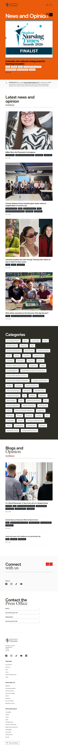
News (6, 669)
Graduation (19, 385)
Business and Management (29, 208)
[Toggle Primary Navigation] (47, 5)
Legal (6, 719)
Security (7, 737)
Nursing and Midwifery (22, 69)
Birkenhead (14, 66)
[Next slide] (51, 14)
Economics (30, 360)
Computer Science (10, 155)
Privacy (7, 717)
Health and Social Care (11, 69)
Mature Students (11, 400)
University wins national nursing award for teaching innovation (25, 62)
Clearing (13, 264)
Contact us (7, 667)
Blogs (32, 346)
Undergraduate (39, 155)
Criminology (20, 360)
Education (40, 360)
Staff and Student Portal (10, 674)
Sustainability (10, 420)
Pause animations (12, 743)
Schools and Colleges (10, 693)
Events (6, 672)
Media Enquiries (22, 617)
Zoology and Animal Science (29, 430)
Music (45, 400)
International (27, 390)
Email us (22, 608)
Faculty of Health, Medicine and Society (32, 66)
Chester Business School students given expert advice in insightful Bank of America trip (25, 204)
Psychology (10, 415)
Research (19, 415)
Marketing (32, 395)
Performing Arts (43, 405)
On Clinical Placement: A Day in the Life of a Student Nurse (26, 503)
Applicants (7, 686)
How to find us (8, 664)
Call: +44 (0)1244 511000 (22, 621)
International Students (10, 688)
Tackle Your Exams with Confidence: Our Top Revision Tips (23, 536)
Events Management (12, 370)
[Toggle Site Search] (51, 5)
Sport (47, 415)
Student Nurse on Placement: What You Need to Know (21, 520)
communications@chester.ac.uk (31, 82)
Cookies (7, 714)
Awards (7, 66)
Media (21, 400)
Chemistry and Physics (43, 350)
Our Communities (9, 701)
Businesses (7, 698)
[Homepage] (11, 5)
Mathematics (42, 395)
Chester (20, 66)
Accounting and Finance (11, 208)
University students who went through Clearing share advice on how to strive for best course (28, 261)
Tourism (9, 425)
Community (27, 355)
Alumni (20, 208)
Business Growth (29, 350)
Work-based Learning (12, 430)
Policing (9, 410)
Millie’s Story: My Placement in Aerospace (20, 152)
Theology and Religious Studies (35, 420)
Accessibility (8, 712)
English (43, 365)
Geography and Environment (40, 380)
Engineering (33, 365)
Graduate (9, 385)
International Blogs (39, 390)
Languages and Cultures (13, 395)
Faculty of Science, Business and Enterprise (25, 155)
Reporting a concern (10, 703)
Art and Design (35, 341)
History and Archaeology (38, 316)
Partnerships (8, 732)
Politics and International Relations (24, 410)
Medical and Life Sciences (33, 400)
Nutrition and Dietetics (28, 405)
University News (48, 155)
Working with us (9, 734)
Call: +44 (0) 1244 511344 (22, 613)
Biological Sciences (12, 346)
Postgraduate (40, 410)
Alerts (6, 677)
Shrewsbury (29, 415)
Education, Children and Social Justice (16, 365)
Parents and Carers (9, 691)
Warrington (32, 69)
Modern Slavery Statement (11, 727)
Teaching (20, 420)
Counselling (10, 360)
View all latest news (9, 105)
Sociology (38, 415)
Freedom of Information (10, 724)
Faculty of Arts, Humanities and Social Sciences (21, 316)
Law (24, 395)
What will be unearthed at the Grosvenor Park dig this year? (26, 313)
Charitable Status (9, 722)
